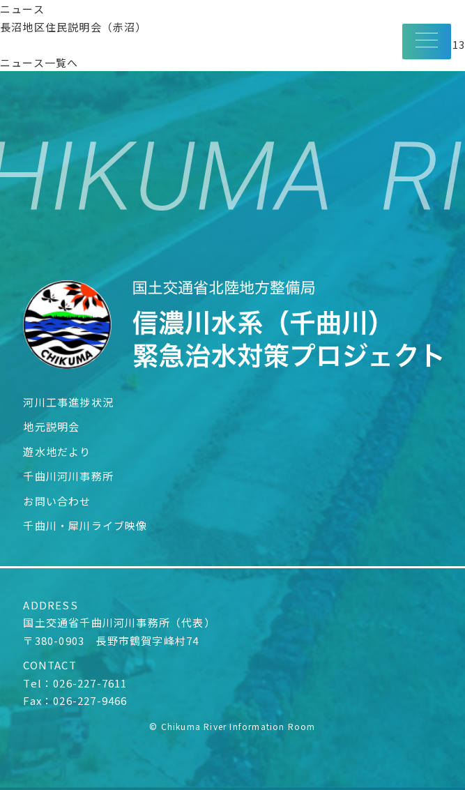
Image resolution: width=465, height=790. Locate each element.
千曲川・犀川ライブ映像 (85, 525)
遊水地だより (57, 451)
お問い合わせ (57, 501)
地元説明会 (51, 426)
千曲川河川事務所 (68, 476)
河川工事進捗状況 (68, 402)
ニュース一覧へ (39, 62)
